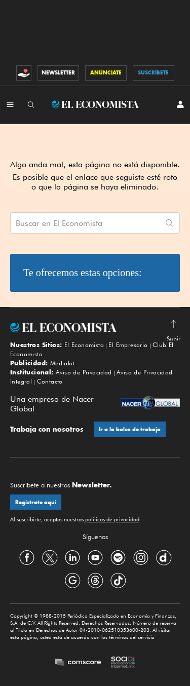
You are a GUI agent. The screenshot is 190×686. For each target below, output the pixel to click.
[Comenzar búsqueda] (169, 223)
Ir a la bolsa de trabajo (130, 429)
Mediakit (62, 363)
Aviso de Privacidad (84, 372)
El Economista (84, 345)
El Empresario (127, 345)
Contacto (50, 381)
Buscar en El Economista (59, 223)
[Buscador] (31, 104)
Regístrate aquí (35, 502)
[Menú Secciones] (10, 104)
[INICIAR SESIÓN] (180, 104)
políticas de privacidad (111, 519)
